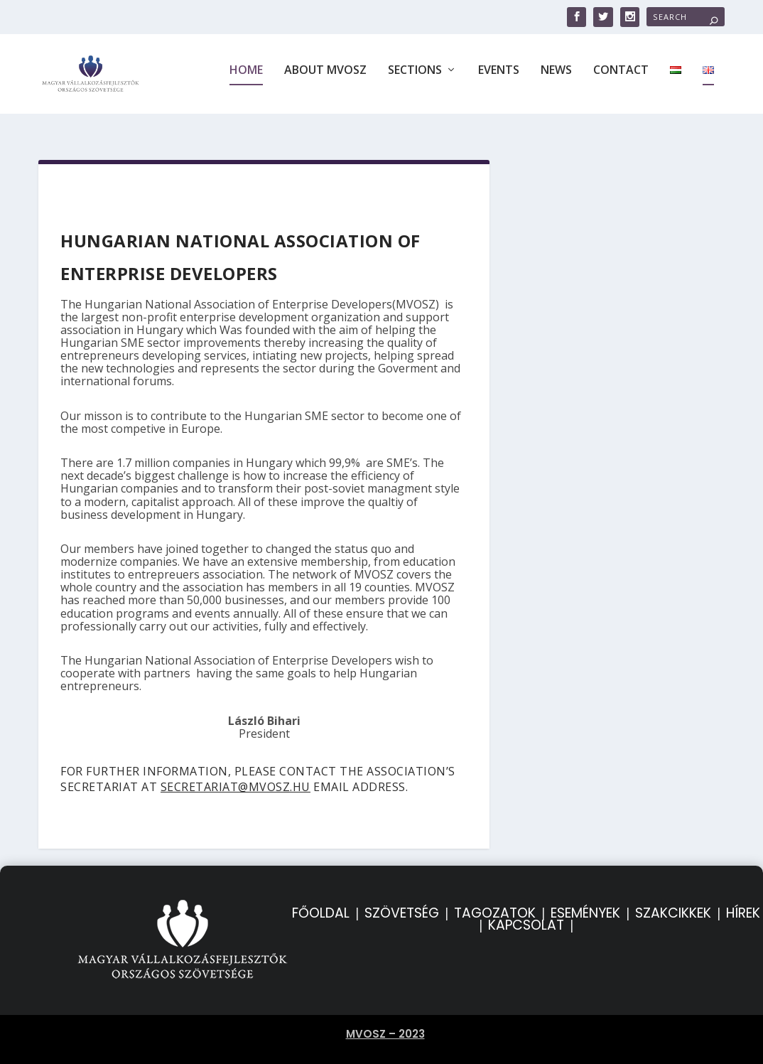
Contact (621, 79)
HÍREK (743, 903)
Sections (415, 79)
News (556, 79)
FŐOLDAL (321, 903)
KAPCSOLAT (526, 915)
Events (498, 79)
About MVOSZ (325, 79)
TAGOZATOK (495, 903)
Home (246, 79)
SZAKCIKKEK (673, 903)
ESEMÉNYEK (585, 903)
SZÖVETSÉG (401, 903)
